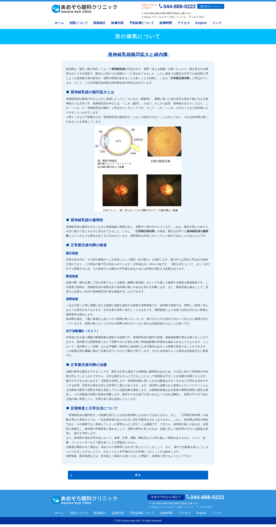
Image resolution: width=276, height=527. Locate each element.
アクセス (183, 23)
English (201, 23)
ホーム (59, 23)
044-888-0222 (179, 6)
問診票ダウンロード (211, 6)
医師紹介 (99, 23)
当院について (78, 23)
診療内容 (117, 23)
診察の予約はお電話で (167, 499)
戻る (138, 475)
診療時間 (165, 23)
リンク (217, 23)
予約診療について (141, 23)
